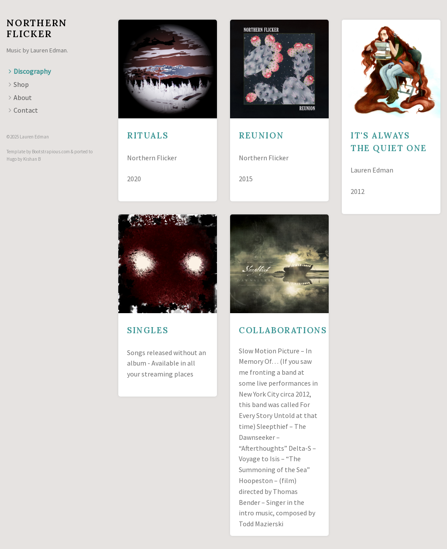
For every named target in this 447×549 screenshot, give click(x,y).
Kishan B (32, 159)
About (23, 97)
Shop (21, 84)
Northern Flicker (37, 28)
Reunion (261, 135)
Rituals (147, 135)
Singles (147, 330)
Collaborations (283, 330)
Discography (32, 71)
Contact (26, 110)
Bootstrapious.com (51, 151)
